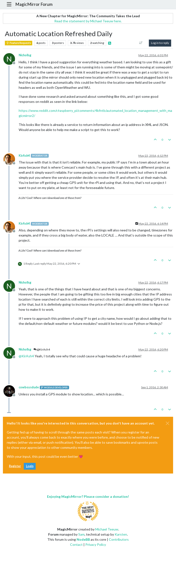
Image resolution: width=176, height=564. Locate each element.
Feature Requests (18, 42)
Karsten (121, 534)
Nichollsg (25, 55)
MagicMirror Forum (34, 4)
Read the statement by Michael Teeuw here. (88, 21)
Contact (76, 544)
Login (29, 466)
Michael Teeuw (106, 529)
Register (15, 466)
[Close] (167, 423)
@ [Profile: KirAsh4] (26, 356)
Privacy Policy (95, 544)
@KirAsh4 (41, 349)
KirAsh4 (24, 155)
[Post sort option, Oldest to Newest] (141, 43)
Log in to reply (160, 43)
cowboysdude (29, 387)
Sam (81, 534)
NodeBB (83, 539)
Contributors (119, 539)
